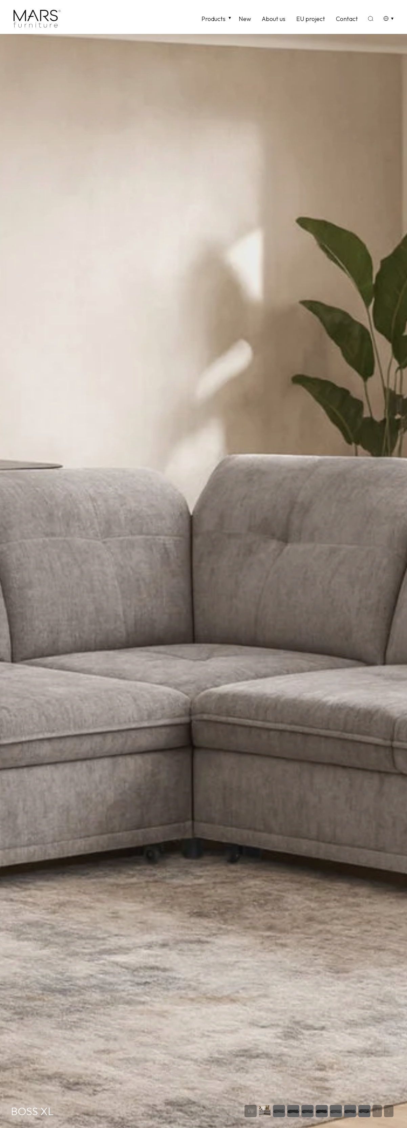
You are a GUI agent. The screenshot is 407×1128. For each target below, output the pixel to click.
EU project (310, 19)
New (245, 19)
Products (213, 19)
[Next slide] (388, 1111)
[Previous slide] (377, 1111)
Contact (347, 19)
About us (273, 19)
